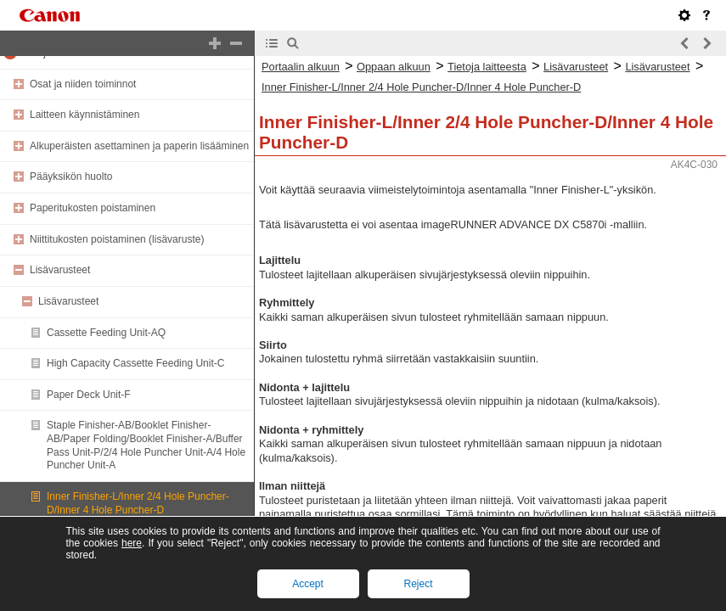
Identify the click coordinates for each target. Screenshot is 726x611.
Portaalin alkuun (301, 66)
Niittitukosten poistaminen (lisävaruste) (117, 239)
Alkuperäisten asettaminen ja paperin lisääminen (139, 146)
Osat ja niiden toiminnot (83, 84)
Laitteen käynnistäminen (84, 115)
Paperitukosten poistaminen (92, 208)
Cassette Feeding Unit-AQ (106, 333)
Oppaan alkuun (394, 66)
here (131, 543)
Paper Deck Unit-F (89, 395)
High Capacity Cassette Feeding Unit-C (135, 363)
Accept (308, 584)
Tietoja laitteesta (486, 66)
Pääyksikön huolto (71, 176)
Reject (417, 584)
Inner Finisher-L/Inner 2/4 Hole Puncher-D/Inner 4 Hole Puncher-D (138, 503)
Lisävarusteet (60, 270)
